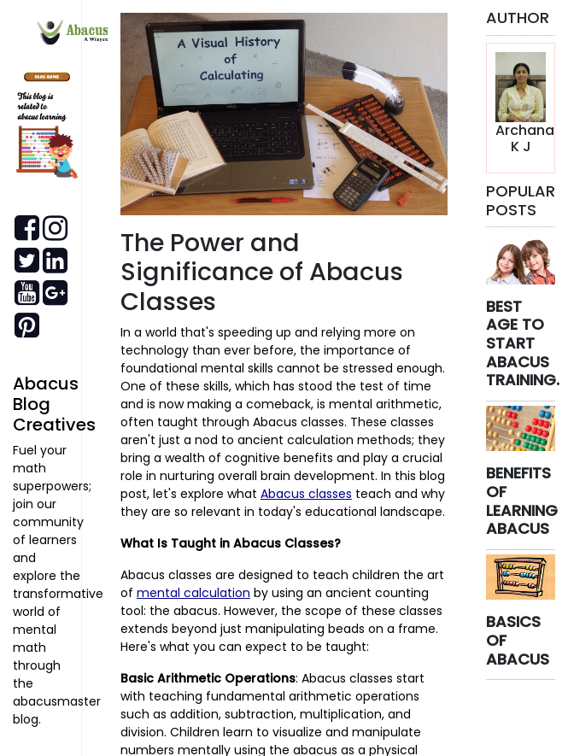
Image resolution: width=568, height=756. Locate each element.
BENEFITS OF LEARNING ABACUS (522, 500)
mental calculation (193, 592)
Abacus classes (306, 493)
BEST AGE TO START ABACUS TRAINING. (522, 343)
